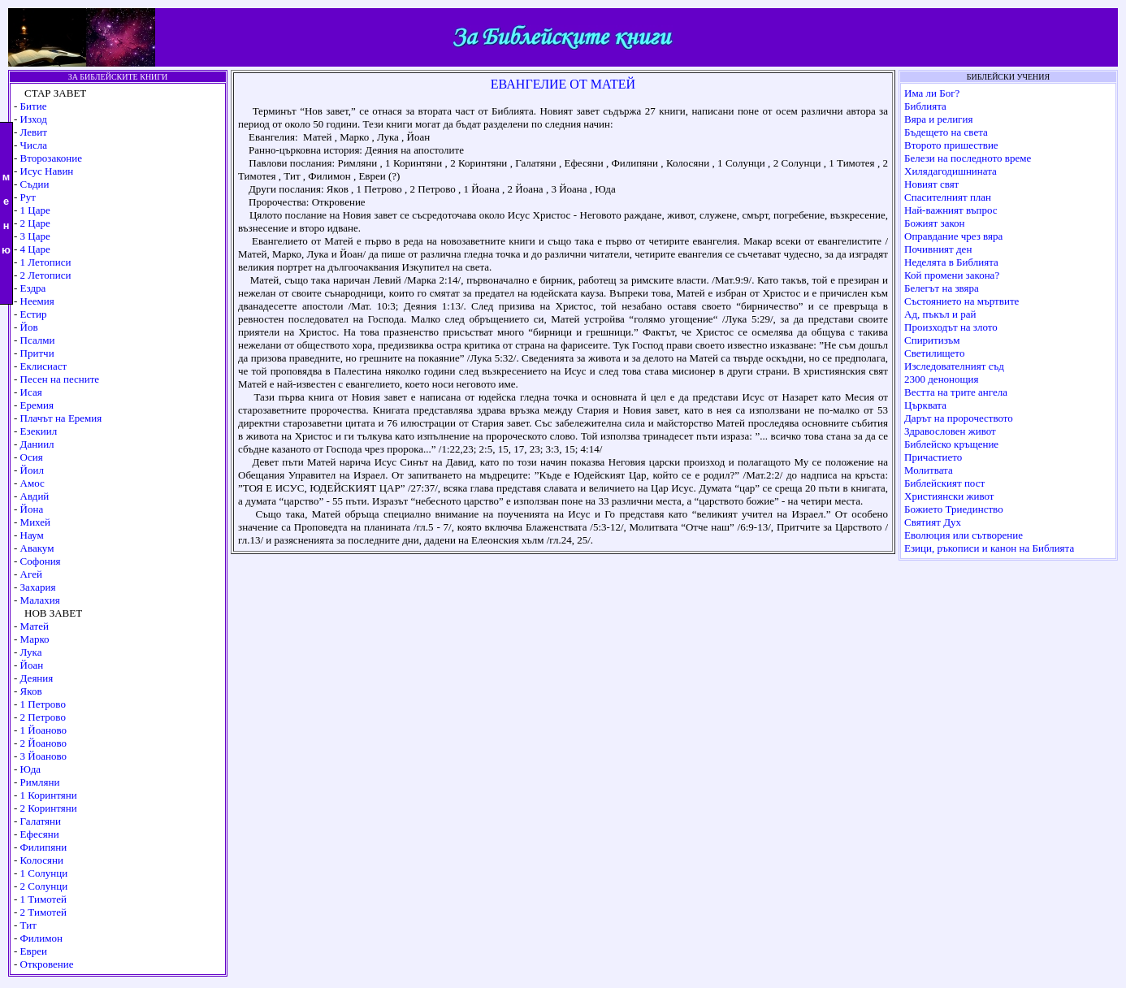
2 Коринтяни (48, 808)
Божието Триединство (953, 509)
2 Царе (35, 223)
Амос (32, 483)
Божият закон (934, 223)
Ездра (33, 288)
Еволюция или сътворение (963, 535)
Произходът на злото (951, 327)
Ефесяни (39, 834)
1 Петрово (43, 704)
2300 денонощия (941, 379)
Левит (33, 132)
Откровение (47, 964)
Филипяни (43, 847)
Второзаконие (51, 158)
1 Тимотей (43, 899)
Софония (40, 561)
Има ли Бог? (931, 93)
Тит (28, 925)
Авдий (35, 496)
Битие (33, 106)
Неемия (37, 301)
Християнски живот (949, 496)
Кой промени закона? (951, 275)
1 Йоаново (43, 730)
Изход (33, 119)
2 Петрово (43, 717)
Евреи (33, 951)
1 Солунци (44, 873)
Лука (31, 652)
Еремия (37, 405)
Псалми (37, 340)
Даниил (37, 444)
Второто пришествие (951, 145)
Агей (31, 574)
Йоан (32, 665)
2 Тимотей (43, 912)
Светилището (934, 353)
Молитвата (928, 470)
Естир (33, 314)
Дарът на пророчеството (958, 418)
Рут (28, 197)
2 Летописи (45, 275)
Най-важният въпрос (951, 210)
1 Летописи (45, 262)
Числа (33, 145)
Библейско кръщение (951, 444)
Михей (35, 522)
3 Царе (35, 236)
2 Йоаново (43, 743)
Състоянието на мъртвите (961, 301)
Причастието (933, 457)
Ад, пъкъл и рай (940, 314)
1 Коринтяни (48, 795)
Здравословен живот (950, 431)
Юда (30, 769)
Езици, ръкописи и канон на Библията (989, 548)
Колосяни (41, 860)
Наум (32, 535)
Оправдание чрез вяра (953, 236)
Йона (32, 509)
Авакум (37, 548)
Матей (34, 626)
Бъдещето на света (946, 132)
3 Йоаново (43, 756)
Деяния (37, 678)
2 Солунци (44, 886)
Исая (31, 392)
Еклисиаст (43, 366)
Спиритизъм (932, 340)
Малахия (40, 600)
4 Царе (35, 249)
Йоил (32, 470)
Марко (35, 639)
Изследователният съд (954, 366)
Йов (29, 327)
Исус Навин (47, 171)
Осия (31, 457)
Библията (925, 106)
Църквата (925, 405)
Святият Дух (932, 522)
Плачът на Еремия (61, 418)
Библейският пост (944, 483)
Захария (38, 587)
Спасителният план (947, 197)
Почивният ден (938, 249)
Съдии (35, 184)
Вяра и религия (938, 119)
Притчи (37, 353)
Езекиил (39, 431)
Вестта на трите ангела (955, 392)
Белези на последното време (967, 158)
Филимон (41, 938)
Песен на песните (60, 379)
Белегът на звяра (941, 288)
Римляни (40, 782)
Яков (31, 691)
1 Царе (35, 210)
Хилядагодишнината (950, 171)
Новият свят (931, 184)
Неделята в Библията (951, 262)
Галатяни (40, 821)
